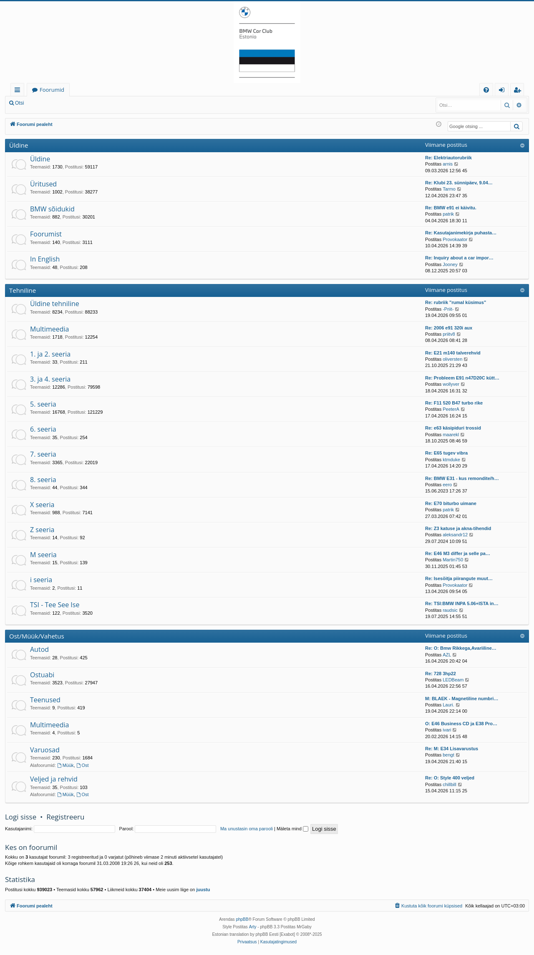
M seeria (43, 554)
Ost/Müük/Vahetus (36, 636)
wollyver (451, 384)
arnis (448, 163)
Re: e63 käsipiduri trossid (453, 427)
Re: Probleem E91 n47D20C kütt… (462, 377)
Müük (65, 765)
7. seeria (43, 454)
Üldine (18, 145)
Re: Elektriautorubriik (448, 157)
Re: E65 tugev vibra (446, 452)
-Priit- (448, 309)
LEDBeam (453, 679)
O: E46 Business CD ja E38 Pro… (461, 723)
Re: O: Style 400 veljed (449, 777)
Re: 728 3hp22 (440, 673)
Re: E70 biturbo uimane (450, 503)
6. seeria (43, 429)
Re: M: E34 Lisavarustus (451, 748)
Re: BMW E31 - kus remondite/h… (462, 478)
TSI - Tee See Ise (54, 604)
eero (447, 484)
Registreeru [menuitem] (519, 91)
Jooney (450, 264)
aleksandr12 (455, 534)
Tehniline (22, 290)
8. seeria (43, 479)
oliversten (452, 359)
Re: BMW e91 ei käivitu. (450, 207)
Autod (39, 649)
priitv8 (449, 334)
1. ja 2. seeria (50, 354)
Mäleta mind (292, 828)
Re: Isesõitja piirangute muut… (459, 578)
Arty (253, 927)
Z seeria (42, 529)
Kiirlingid (19, 91)
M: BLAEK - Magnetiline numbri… (461, 698)
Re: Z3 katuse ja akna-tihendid (458, 528)
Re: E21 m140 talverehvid (453, 352)
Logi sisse (47, 103)
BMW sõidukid (52, 209)
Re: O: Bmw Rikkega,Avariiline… (460, 648)
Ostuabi (42, 674)
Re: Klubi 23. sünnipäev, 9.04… (459, 182)
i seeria (41, 579)
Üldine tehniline (54, 303)
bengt (448, 754)
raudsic (450, 610)
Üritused (43, 183)
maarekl (451, 434)
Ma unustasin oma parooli (246, 828)
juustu (203, 889)
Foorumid (52, 89)
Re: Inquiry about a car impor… (459, 257)
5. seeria (43, 404)
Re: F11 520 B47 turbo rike (454, 402)
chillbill (449, 784)
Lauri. (448, 704)
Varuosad (45, 749)
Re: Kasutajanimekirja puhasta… (460, 232)
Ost (82, 765)
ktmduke (451, 459)
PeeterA (451, 409)
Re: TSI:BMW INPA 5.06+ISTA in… (462, 603)
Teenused (45, 699)
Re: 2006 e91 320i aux (448, 327)
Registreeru (83, 103)
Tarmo (449, 188)
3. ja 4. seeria (50, 379)
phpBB (242, 919)
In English (45, 259)
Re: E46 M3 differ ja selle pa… (457, 553)
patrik (448, 213)
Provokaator (455, 239)
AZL (447, 654)
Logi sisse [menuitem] (503, 91)
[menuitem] (486, 89)
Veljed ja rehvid (54, 779)
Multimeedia (49, 329)
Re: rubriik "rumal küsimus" (455, 302)
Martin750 (453, 559)
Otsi (19, 103)
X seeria (42, 504)
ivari (447, 729)
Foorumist (46, 234)
